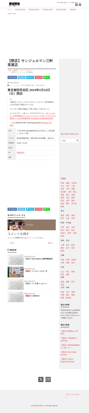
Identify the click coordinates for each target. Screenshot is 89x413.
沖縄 (62, 295)
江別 (67, 198)
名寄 (62, 189)
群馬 (69, 233)
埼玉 (67, 227)
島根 (73, 272)
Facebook (13, 77)
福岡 (73, 295)
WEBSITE (20, 157)
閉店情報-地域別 (48, 9)
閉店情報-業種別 (61, 9)
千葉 (62, 227)
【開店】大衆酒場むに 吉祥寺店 (69, 339)
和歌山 (73, 260)
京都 (62, 260)
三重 (62, 245)
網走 (67, 203)
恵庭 (62, 195)
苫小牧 (73, 203)
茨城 (74, 233)
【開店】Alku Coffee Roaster (68, 353)
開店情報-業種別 (34, 9)
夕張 (67, 189)
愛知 (62, 248)
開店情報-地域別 (20, 9)
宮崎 (73, 292)
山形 (67, 218)
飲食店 (42, 90)
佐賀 (62, 292)
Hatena (33, 77)
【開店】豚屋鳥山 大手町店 (69, 332)
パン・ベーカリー (14, 90)
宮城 (73, 218)
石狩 (67, 200)
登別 (62, 200)
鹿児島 (68, 298)
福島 (73, 215)
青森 (62, 215)
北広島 (73, 183)
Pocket (42, 77)
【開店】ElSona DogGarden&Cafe (67, 360)
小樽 (69, 192)
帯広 (74, 192)
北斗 (62, 186)
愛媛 (67, 282)
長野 (62, 236)
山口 (62, 272)
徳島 (62, 282)
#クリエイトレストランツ (31, 120)
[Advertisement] (43, 36)
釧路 (62, 206)
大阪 (62, 263)
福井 (73, 248)
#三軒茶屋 (22, 123)
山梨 (73, 227)
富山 (67, 245)
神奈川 (63, 233)
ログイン (29, 247)
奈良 (73, 263)
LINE (11, 81)
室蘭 (73, 189)
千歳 (73, 186)
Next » (50, 252)
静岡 (62, 251)
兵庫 (67, 260)
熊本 (67, 295)
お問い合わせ (12, 13)
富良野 (63, 192)
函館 (67, 183)
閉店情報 (27, 90)
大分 (67, 292)
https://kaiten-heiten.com (70, 315)
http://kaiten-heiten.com (69, 134)
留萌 (73, 198)
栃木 (73, 230)
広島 (62, 274)
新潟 (62, 230)
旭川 (67, 195)
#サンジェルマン (47, 120)
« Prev (11, 252)
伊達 (62, 183)
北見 (67, 186)
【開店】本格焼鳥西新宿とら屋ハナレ (70, 346)
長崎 (62, 298)
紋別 (62, 203)
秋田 (67, 215)
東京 (22, 90)
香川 (73, 282)
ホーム (10, 9)
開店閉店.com (41, 405)
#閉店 (28, 123)
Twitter (23, 77)
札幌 (73, 195)
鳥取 (67, 274)
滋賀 (67, 263)
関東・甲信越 (35, 90)
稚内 (73, 200)
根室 (62, 198)
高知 (62, 285)
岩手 (62, 218)
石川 (67, 248)
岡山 (67, 272)
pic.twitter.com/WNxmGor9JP (42, 123)
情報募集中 (73, 9)
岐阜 (73, 245)
